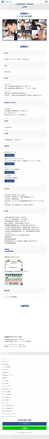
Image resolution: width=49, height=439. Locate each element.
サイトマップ (5, 402)
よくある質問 (5, 380)
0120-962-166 (24, 420)
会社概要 (5, 378)
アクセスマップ (6, 369)
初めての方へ (5, 361)
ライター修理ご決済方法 (8, 405)
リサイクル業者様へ (7, 391)
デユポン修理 (5, 397)
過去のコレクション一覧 (8, 375)
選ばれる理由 (5, 364)
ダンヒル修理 (5, 400)
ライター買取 (5, 383)
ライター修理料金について (8, 408)
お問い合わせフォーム (7, 389)
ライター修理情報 (6, 367)
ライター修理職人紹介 (7, 394)
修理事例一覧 (5, 372)
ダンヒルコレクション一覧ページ (9, 416)
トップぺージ (5, 358)
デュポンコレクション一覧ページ (9, 413)
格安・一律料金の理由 (7, 411)
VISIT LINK (9, 155)
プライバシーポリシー (7, 386)
